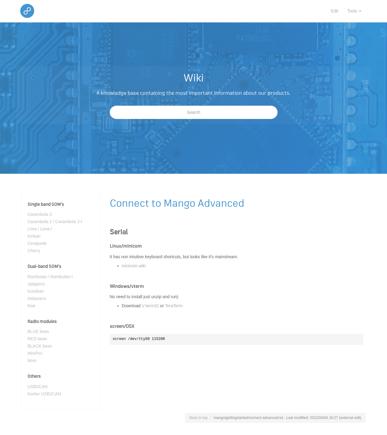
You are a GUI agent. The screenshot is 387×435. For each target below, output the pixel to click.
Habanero (37, 298)
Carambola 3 (40, 214)
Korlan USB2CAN (44, 393)
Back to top (199, 418)
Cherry (34, 250)
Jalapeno (36, 284)
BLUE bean (38, 331)
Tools (354, 10)
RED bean (37, 338)
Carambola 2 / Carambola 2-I (55, 221)
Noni (32, 360)
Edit (334, 10)
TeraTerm (173, 305)
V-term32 (150, 305)
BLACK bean (40, 346)
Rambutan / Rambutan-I (50, 276)
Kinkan (34, 236)
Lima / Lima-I (40, 228)
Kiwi (31, 305)
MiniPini (35, 353)
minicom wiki (134, 265)
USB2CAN (37, 386)
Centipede (37, 243)
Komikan (36, 291)
